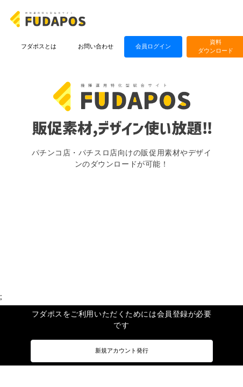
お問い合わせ (95, 46)
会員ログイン (153, 46)
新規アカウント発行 (121, 351)
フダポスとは (38, 46)
